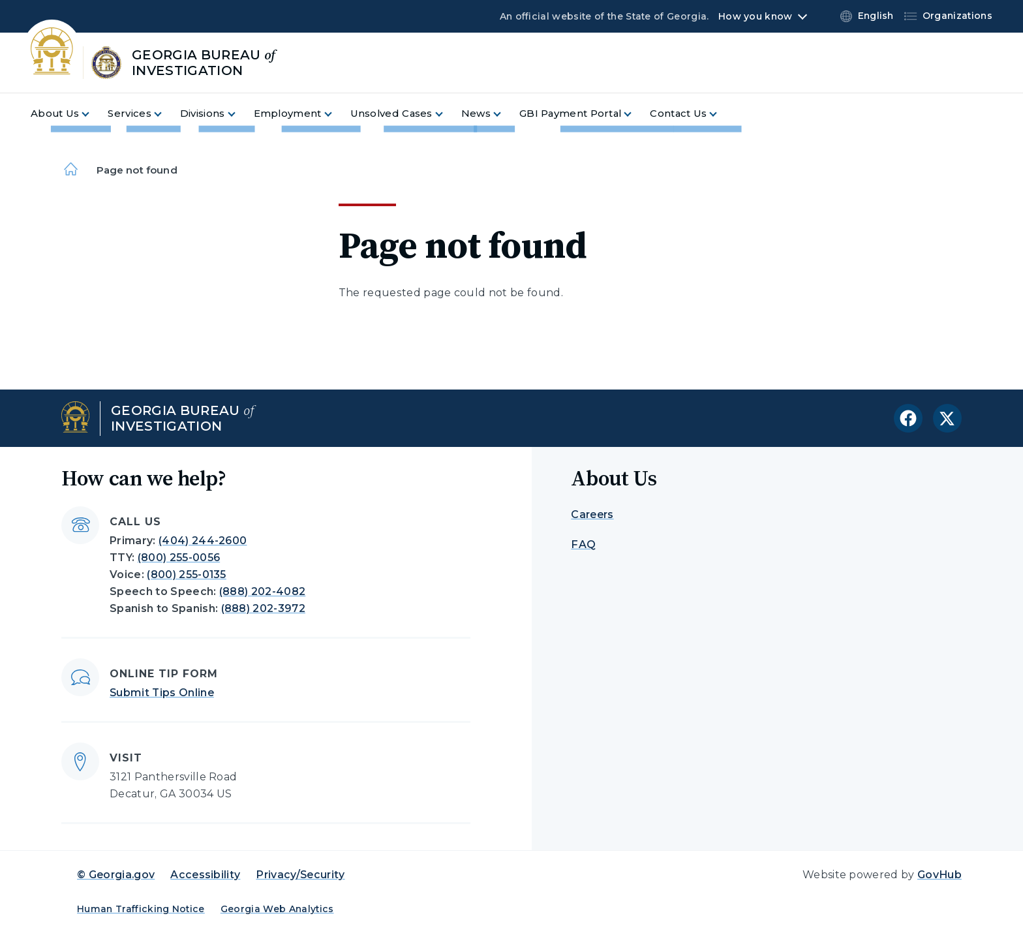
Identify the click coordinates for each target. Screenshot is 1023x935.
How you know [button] (755, 16)
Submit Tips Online (162, 692)
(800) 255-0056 (179, 557)
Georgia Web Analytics (277, 909)
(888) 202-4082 (262, 591)
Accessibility (205, 874)
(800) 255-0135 (186, 574)
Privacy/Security (300, 874)
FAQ (583, 544)
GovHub (939, 874)
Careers (592, 514)
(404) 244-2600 (203, 540)
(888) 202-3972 (263, 608)
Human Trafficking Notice (141, 909)
